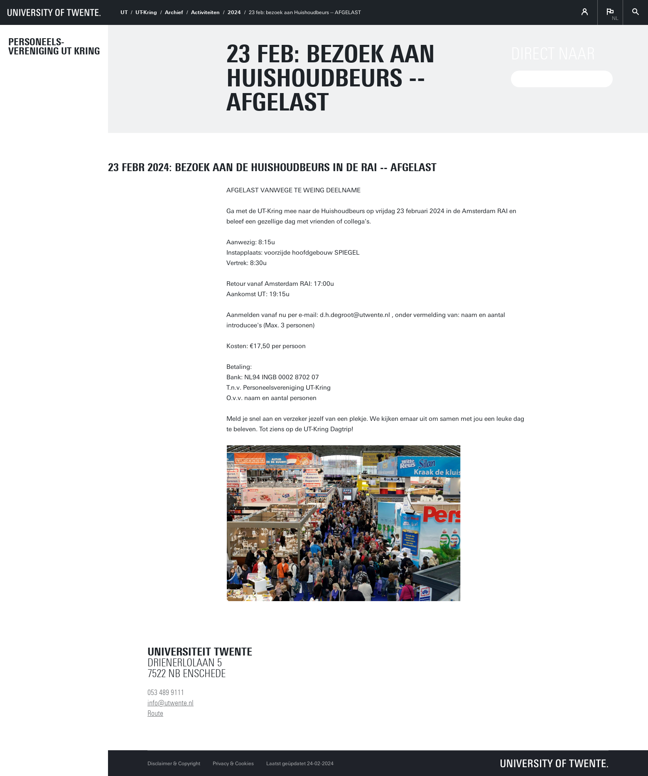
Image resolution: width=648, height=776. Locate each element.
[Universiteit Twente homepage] (555, 763)
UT (124, 12)
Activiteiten (205, 12)
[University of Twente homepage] (54, 12)
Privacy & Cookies (233, 763)
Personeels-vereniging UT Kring (54, 46)
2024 (234, 12)
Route (155, 713)
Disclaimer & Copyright (173, 763)
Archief (174, 12)
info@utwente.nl (170, 702)
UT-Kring (146, 12)
